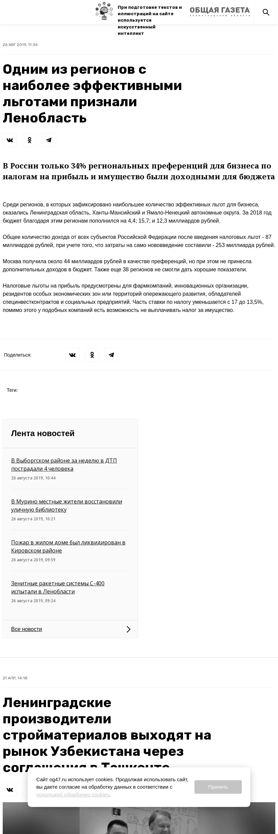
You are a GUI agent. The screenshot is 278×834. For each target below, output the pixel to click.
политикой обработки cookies (72, 794)
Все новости (26, 629)
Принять (218, 787)
